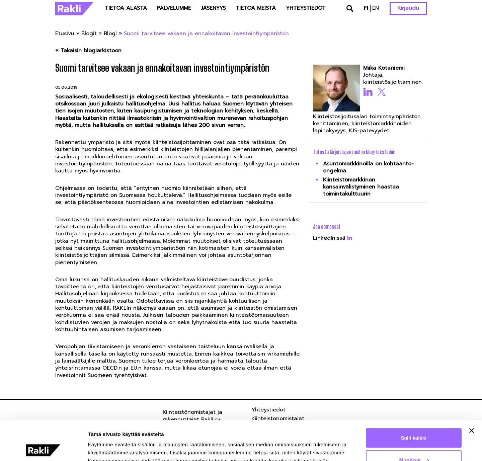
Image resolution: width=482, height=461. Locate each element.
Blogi (110, 33)
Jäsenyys (213, 8)
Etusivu (64, 33)
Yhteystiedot (306, 8)
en (375, 8)
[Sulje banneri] (471, 391)
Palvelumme (174, 8)
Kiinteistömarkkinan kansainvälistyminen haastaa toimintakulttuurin (361, 187)
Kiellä (413, 442)
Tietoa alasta (126, 8)
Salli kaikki (414, 398)
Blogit (89, 33)
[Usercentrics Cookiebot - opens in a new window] (43, 448)
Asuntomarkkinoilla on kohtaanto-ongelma (368, 167)
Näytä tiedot (102, 448)
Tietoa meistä (256, 8)
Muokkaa (414, 420)
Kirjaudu (408, 8)
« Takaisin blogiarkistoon (88, 50)
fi (366, 8)
